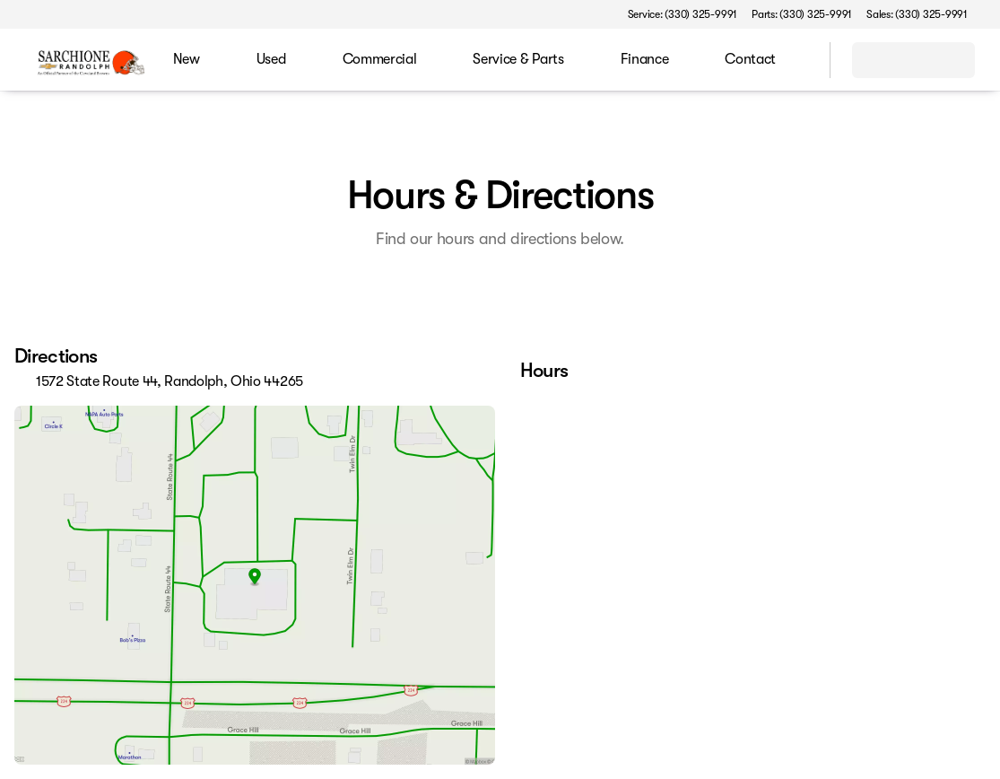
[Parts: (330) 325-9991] (802, 14)
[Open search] (793, 60)
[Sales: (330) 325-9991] (917, 14)
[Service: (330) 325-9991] (682, 14)
